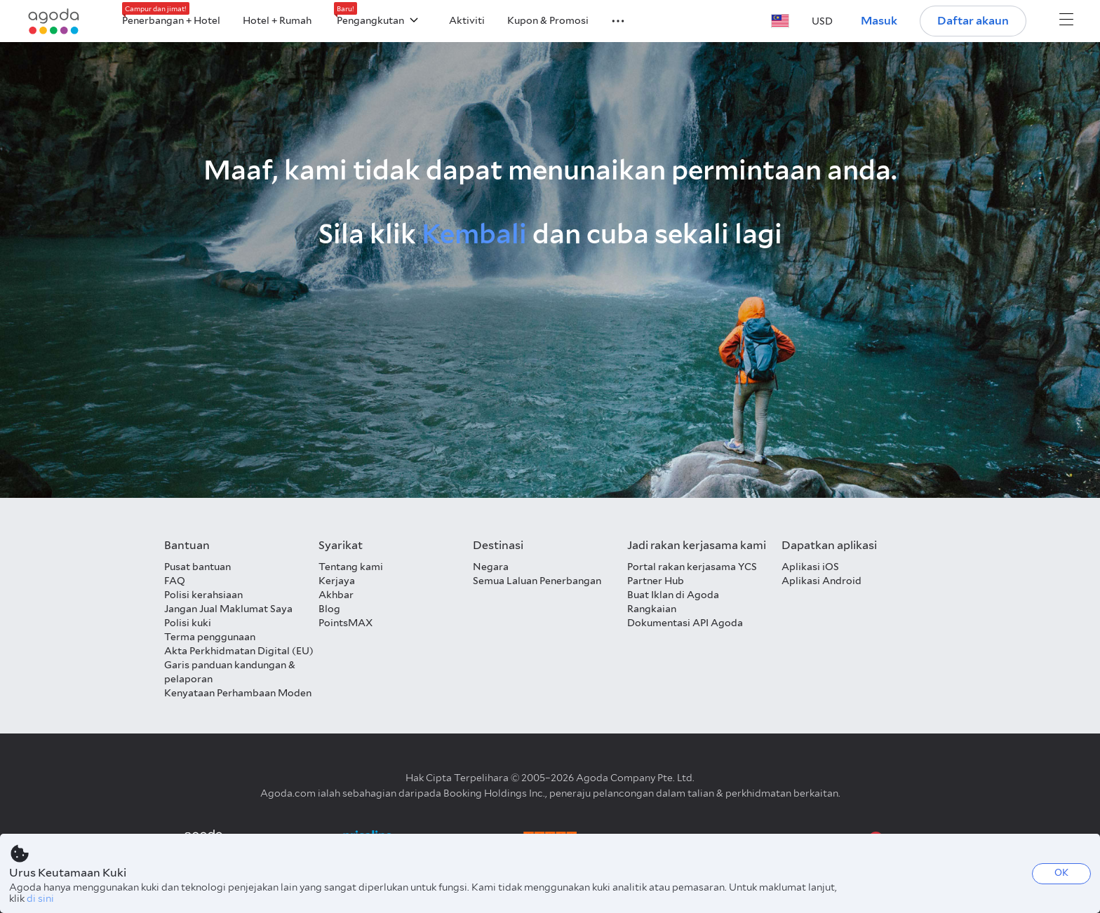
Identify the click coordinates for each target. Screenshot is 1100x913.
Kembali (474, 234)
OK (1061, 872)
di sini (40, 898)
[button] (609, 19)
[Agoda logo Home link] (54, 21)
